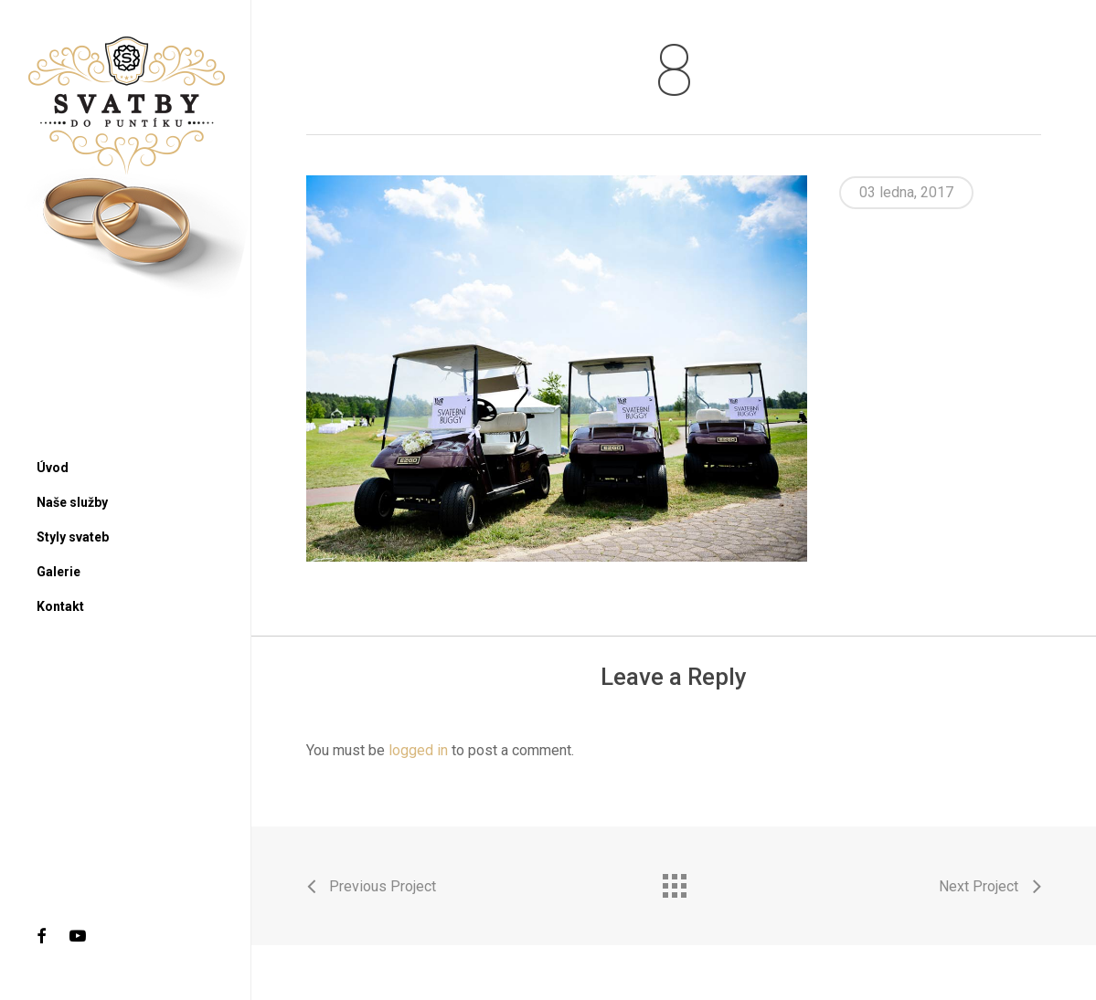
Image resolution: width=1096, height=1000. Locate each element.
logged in (418, 750)
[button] (1061, 9)
